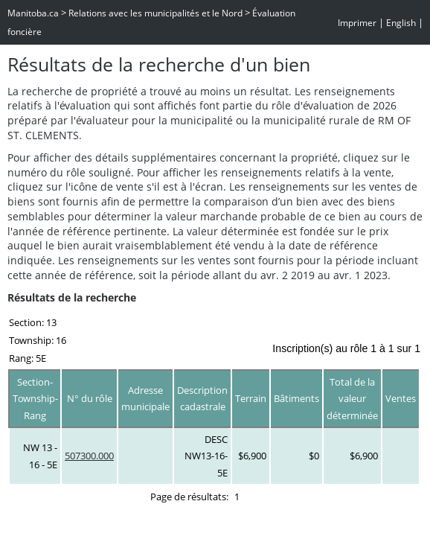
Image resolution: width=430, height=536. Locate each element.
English (401, 22)
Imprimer (357, 22)
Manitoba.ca (33, 13)
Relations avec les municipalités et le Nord (155, 13)
